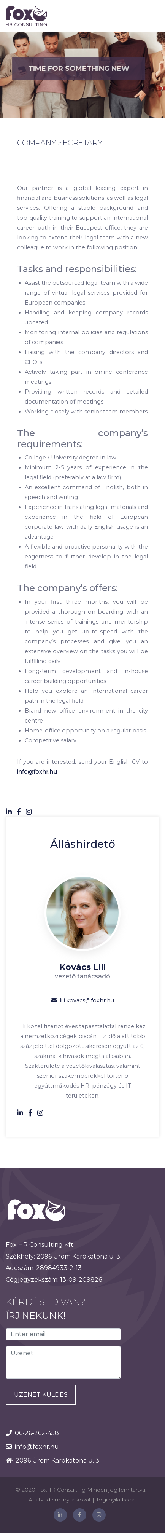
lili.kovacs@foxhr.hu (82, 1000)
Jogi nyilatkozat (116, 1499)
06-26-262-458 (37, 1433)
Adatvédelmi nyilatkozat (60, 1499)
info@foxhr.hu (37, 771)
